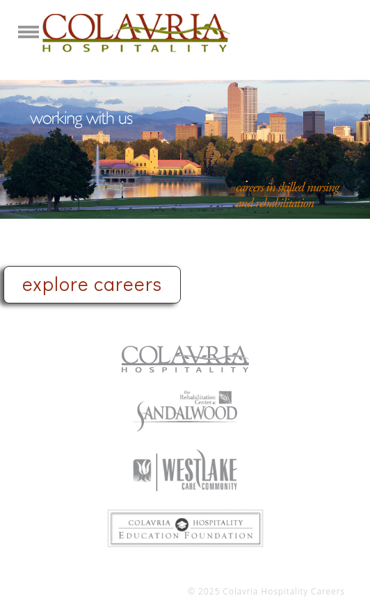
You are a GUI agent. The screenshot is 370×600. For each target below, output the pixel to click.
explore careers (92, 283)
